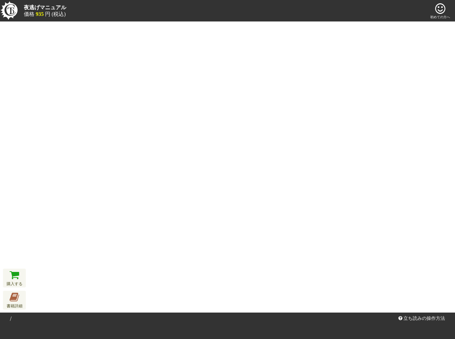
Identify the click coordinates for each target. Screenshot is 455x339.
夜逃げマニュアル (45, 7)
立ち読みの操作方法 (421, 318)
